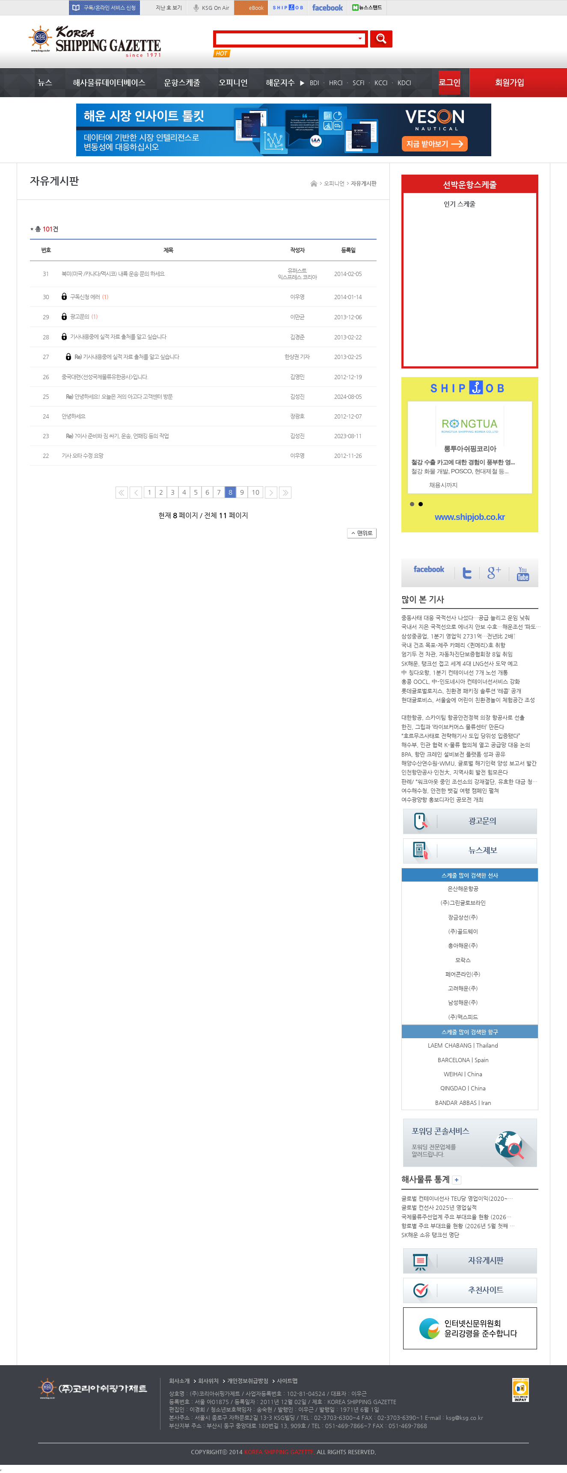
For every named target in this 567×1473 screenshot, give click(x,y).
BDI (314, 82)
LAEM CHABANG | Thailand (463, 1045)
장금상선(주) (463, 917)
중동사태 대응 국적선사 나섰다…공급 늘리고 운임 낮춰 (465, 618)
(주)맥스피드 (463, 1017)
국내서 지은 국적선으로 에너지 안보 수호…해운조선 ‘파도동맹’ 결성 (472, 627)
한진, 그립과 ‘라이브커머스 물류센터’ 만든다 (452, 727)
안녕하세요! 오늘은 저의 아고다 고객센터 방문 (119, 396)
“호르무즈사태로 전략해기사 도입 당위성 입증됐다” (460, 736)
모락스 (463, 960)
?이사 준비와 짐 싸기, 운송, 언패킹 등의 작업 (117, 436)
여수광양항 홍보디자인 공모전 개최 (442, 799)
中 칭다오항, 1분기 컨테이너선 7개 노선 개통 (454, 672)
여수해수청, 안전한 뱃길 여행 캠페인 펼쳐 (450, 790)
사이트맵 (287, 1381)
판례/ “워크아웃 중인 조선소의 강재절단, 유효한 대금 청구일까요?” (471, 781)
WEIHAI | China (463, 1074)
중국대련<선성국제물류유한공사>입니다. (105, 377)
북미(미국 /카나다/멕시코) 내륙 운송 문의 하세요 (113, 273)
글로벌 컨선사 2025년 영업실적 (439, 1207)
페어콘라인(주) (463, 974)
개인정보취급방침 (247, 1381)
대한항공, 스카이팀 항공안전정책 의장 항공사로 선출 (463, 717)
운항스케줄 (182, 82)
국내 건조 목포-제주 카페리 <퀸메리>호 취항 (453, 645)
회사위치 (208, 1381)
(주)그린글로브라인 (463, 903)
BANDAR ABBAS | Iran (463, 1102)
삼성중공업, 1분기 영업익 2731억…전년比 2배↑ (458, 636)
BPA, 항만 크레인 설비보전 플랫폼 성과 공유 (453, 754)
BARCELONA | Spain (463, 1060)
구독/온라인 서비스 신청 (110, 8)
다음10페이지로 (285, 493)
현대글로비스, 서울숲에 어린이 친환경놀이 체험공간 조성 (468, 700)
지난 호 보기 (169, 8)
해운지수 (280, 82)
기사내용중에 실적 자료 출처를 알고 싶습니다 (114, 336)
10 (255, 492)
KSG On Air (215, 8)
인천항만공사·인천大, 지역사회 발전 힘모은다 (454, 772)
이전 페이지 (136, 493)
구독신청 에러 (85, 297)
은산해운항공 (463, 888)
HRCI (335, 82)
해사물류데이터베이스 (109, 82)
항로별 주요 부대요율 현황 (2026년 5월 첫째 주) (458, 1226)
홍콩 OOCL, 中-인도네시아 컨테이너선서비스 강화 (460, 681)
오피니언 (233, 82)
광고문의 (80, 316)
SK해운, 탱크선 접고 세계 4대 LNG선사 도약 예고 (459, 663)
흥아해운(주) (463, 945)
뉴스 (45, 82)
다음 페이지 (271, 493)
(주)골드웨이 (463, 931)
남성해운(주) (463, 1002)
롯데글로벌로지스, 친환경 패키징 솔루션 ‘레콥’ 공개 (461, 691)
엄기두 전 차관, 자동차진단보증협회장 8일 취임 (457, 654)
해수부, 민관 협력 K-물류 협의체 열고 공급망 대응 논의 (465, 745)
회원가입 (509, 82)
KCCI (380, 82)
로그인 (449, 82)
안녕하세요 (73, 416)
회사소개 (179, 1381)
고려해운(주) (463, 988)
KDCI (404, 82)
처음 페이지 (122, 493)
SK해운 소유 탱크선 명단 (430, 1235)
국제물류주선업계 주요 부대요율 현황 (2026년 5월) (458, 1217)
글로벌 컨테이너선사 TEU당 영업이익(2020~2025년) (458, 1198)
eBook (256, 8)
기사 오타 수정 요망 (82, 455)
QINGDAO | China (463, 1088)
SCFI (358, 82)
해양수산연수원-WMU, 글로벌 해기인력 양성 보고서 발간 (469, 763)
